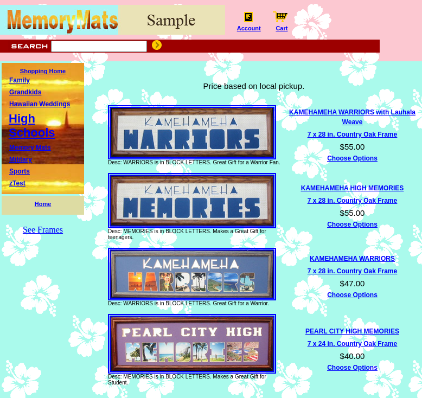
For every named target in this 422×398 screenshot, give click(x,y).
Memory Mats (30, 147)
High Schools (32, 125)
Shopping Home (43, 71)
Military (20, 159)
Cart (281, 25)
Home (43, 204)
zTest (17, 183)
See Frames (43, 229)
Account (248, 25)
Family (19, 80)
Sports (19, 171)
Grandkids (25, 92)
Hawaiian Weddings (39, 104)
